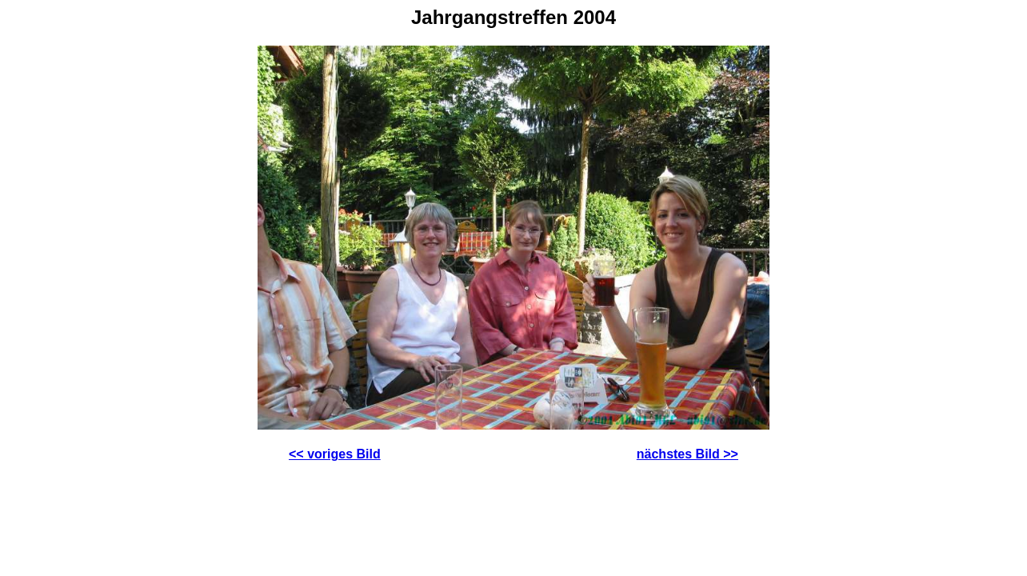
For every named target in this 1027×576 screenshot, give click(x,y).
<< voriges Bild (335, 454)
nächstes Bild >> (687, 454)
